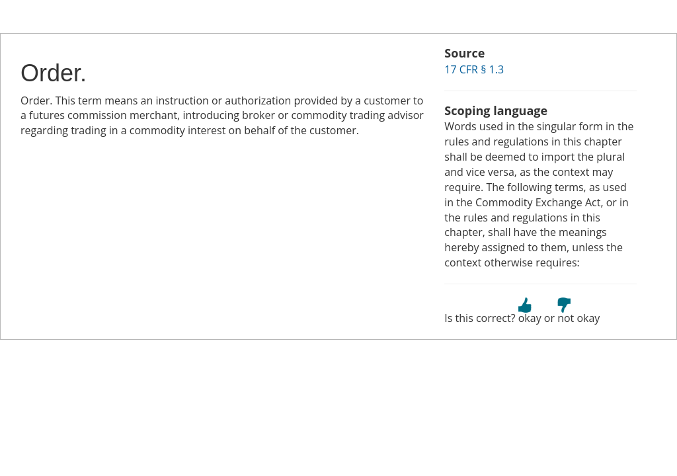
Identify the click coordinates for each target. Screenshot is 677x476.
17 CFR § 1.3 (474, 69)
